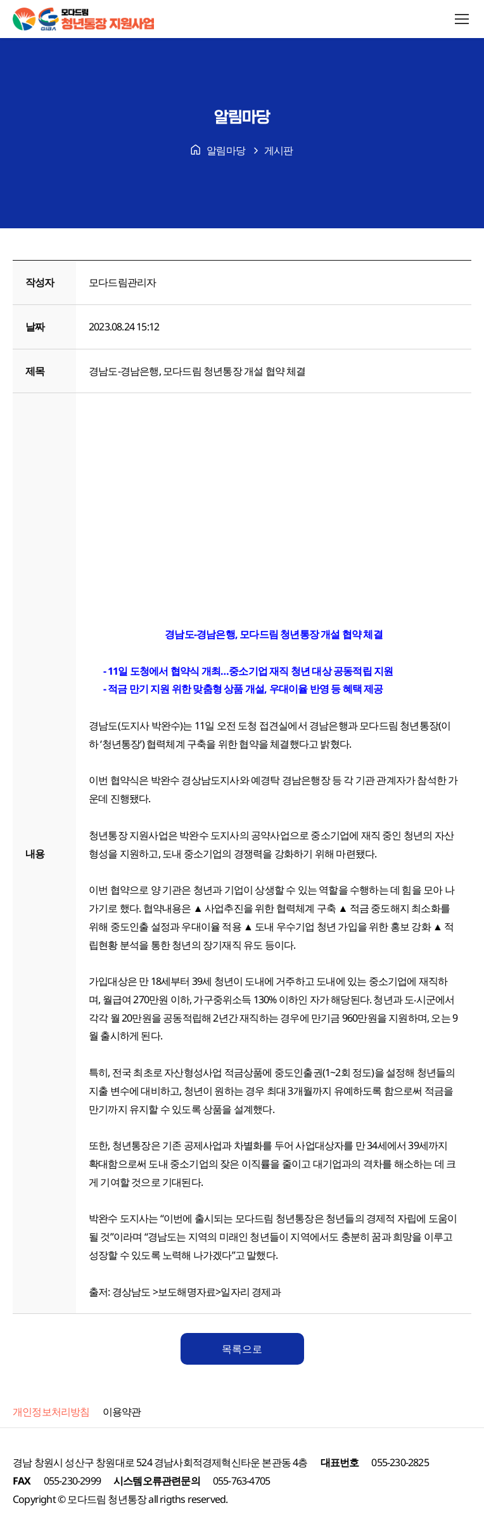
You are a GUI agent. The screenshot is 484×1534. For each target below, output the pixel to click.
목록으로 (242, 1349)
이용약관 (122, 1412)
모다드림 (86, 1499)
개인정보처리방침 (51, 1412)
